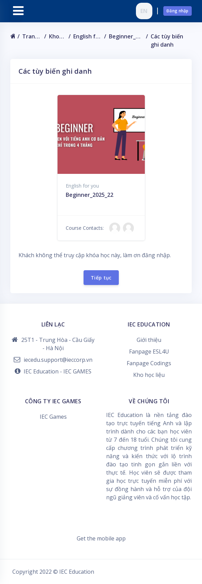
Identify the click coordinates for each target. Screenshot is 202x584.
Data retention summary (101, 530)
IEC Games (53, 416)
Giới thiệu (149, 340)
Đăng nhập (177, 11)
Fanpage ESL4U (149, 351)
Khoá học (57, 36)
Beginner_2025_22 (126, 36)
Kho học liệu (149, 375)
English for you (87, 36)
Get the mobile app (101, 538)
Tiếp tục (101, 277)
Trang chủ (31, 36)
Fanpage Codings (149, 363)
